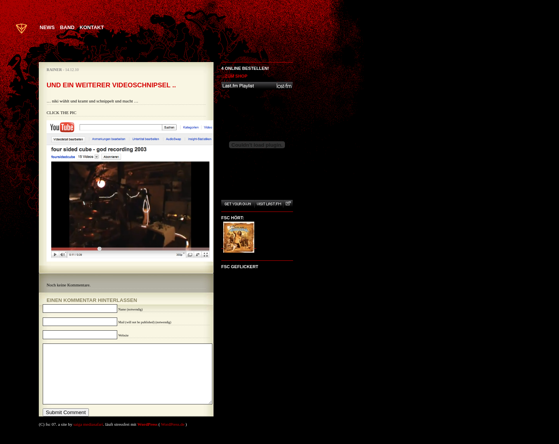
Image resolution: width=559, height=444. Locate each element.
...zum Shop (234, 76)
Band (67, 27)
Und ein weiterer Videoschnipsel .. (111, 85)
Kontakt (92, 27)
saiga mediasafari (88, 436)
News (47, 27)
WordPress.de (173, 436)
